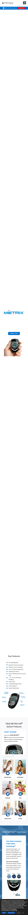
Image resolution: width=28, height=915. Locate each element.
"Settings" (14, 909)
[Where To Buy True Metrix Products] (14, 333)
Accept (4, 912)
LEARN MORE (21, 8)
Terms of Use (14, 910)
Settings (18, 912)
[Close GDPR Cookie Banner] (23, 913)
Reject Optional (11, 912)
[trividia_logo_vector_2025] (7, 2)
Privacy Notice (6, 910)
